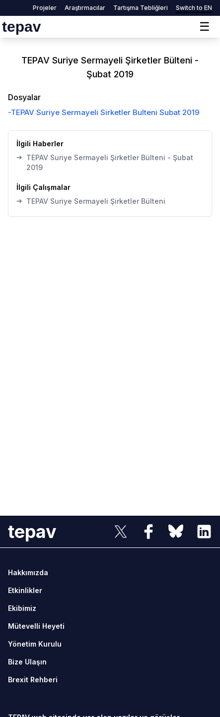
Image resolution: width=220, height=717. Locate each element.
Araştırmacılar (85, 7)
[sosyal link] (121, 531)
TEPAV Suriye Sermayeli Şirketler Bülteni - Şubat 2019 (104, 162)
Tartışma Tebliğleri (140, 7)
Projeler (45, 7)
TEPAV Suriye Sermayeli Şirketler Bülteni (90, 201)
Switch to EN (194, 7)
